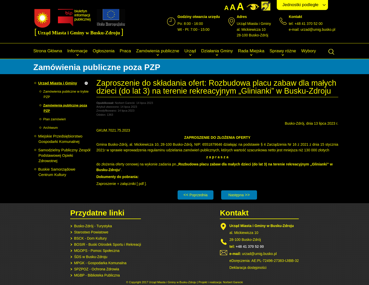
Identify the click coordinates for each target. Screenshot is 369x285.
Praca (125, 50)
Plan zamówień (54, 119)
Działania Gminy (217, 50)
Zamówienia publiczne (157, 50)
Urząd (190, 50)
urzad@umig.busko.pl (318, 29)
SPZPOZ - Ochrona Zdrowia (96, 269)
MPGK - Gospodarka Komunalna (100, 263)
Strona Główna (47, 50)
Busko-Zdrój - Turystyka (93, 226)
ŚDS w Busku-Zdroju (90, 257)
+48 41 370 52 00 (250, 246)
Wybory (308, 50)
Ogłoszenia (104, 50)
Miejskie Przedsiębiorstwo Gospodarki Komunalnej (60, 139)
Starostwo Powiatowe (91, 232)
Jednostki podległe (300, 4)
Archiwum (50, 128)
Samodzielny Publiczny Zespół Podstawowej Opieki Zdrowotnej (64, 155)
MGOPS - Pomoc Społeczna (96, 251)
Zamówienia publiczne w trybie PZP (66, 94)
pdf (142, 184)
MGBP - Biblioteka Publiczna (97, 275)
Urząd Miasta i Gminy (57, 83)
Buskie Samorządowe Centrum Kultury (56, 172)
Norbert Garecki (233, 282)
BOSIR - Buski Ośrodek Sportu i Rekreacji (107, 244)
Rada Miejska (251, 50)
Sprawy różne (283, 50)
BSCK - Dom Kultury (90, 238)
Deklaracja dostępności (247, 268)
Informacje (77, 50)
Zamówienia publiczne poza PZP (65, 108)
